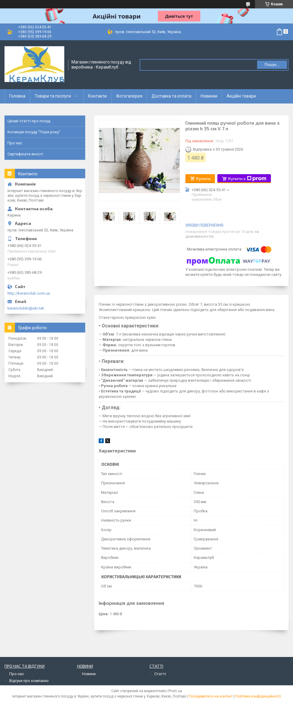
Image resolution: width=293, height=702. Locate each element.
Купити (203, 178)
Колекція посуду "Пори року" (33, 132)
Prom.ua (175, 691)
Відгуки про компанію (29, 680)
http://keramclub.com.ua (28, 293)
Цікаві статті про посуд (28, 121)
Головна (17, 96)
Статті (160, 674)
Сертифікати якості (25, 154)
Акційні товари (241, 96)
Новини (89, 674)
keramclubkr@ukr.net (25, 308)
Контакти (97, 96)
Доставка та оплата (171, 96)
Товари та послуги (53, 96)
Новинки (209, 96)
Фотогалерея (129, 96)
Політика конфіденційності (258, 696)
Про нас (14, 143)
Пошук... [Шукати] (272, 64)
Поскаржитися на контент (211, 696)
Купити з (247, 178)
